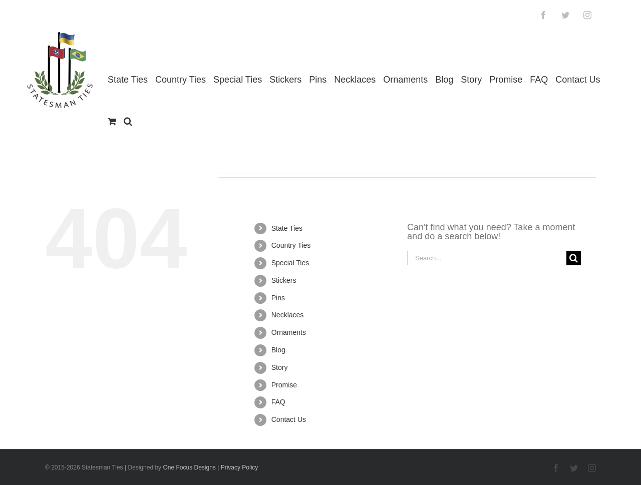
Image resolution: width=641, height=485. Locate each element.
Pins (278, 298)
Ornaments (288, 332)
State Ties (286, 228)
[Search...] (486, 258)
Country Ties (291, 245)
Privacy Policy (239, 467)
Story (279, 367)
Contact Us (288, 419)
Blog (278, 350)
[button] (128, 121)
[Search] (573, 258)
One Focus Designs (189, 467)
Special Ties (290, 263)
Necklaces (287, 315)
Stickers (283, 280)
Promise (284, 385)
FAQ (278, 402)
